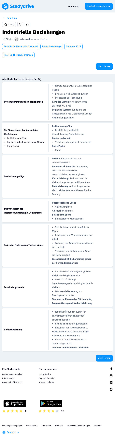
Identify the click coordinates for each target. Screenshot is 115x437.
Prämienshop (8, 370)
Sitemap (97, 417)
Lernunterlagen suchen (12, 366)
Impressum (46, 417)
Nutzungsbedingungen (12, 417)
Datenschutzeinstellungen (78, 417)
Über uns (59, 417)
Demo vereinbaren (46, 374)
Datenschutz (31, 417)
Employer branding (46, 370)
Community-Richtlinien (12, 374)
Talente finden (44, 366)
